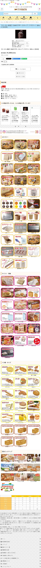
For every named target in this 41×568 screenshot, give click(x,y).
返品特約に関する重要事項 (7, 64)
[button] (1, 9)
